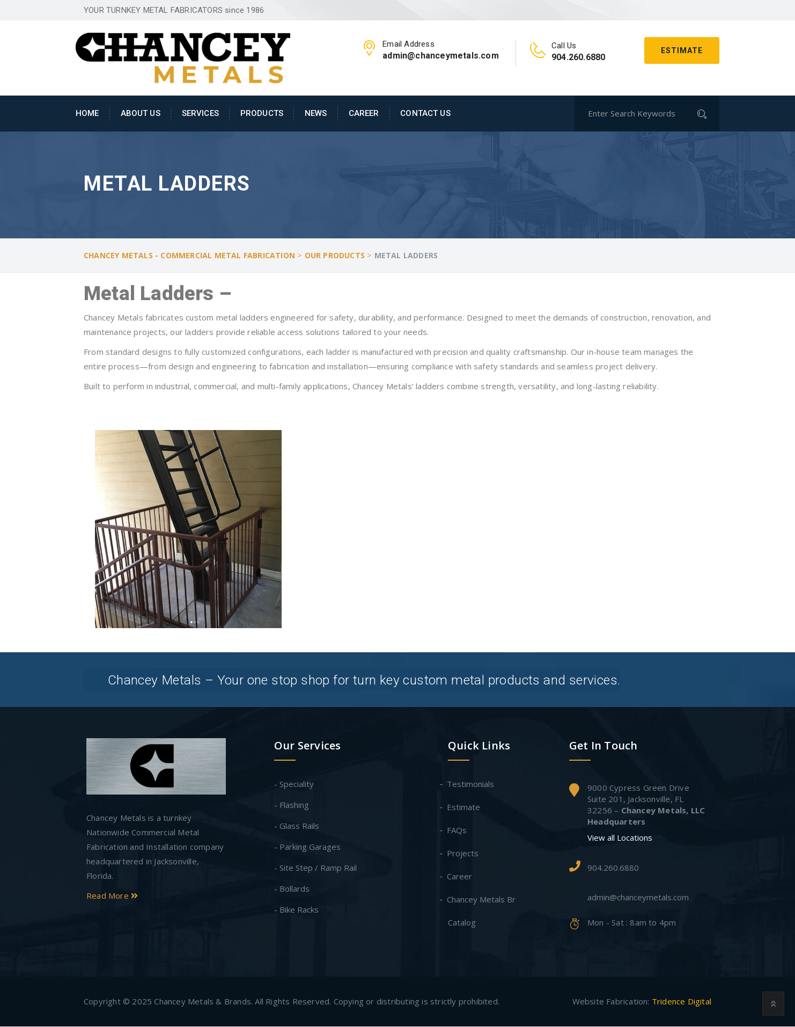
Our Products (335, 255)
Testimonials (471, 784)
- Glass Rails (296, 826)
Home (87, 113)
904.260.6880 (613, 868)
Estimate (682, 50)
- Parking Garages (307, 847)
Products (261, 113)
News (316, 113)
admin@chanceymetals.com (638, 898)
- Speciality (294, 784)
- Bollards (292, 889)
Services (200, 113)
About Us (140, 113)
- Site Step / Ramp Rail (315, 868)
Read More (112, 896)
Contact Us (425, 113)
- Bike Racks (296, 910)
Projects (463, 853)
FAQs (457, 830)
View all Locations (619, 838)
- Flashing (291, 805)
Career (364, 113)
